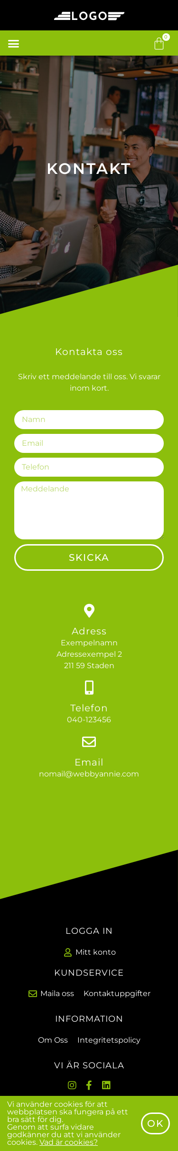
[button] (14, 43)
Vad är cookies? (68, 1146)
